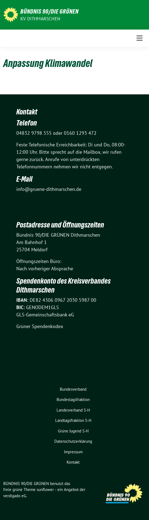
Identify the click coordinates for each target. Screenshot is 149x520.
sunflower (45, 489)
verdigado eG (14, 495)
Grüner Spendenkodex (39, 326)
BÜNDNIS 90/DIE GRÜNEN (49, 11)
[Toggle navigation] (139, 38)
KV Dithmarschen (40, 19)
